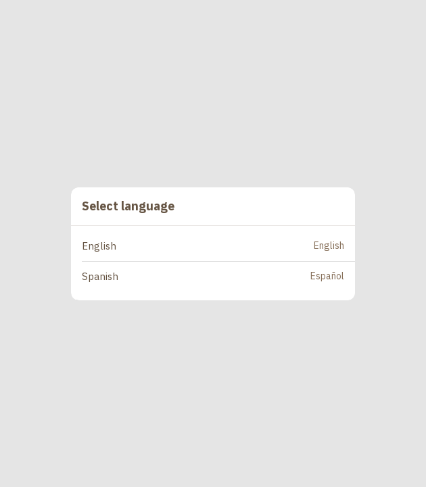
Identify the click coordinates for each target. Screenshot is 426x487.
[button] (218, 246)
